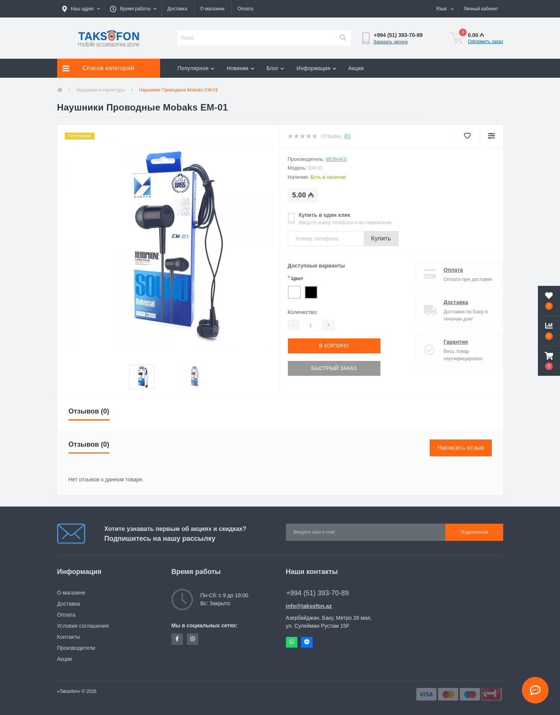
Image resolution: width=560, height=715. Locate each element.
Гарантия (449, 342)
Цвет (295, 278)
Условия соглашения (83, 626)
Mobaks (336, 159)
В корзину (334, 346)
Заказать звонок (391, 42)
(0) (347, 136)
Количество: (303, 312)
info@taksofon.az (309, 606)
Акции (356, 68)
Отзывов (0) (89, 411)
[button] (81, 9)
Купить (381, 238)
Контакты (68, 637)
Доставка (177, 8)
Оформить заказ (485, 41)
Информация (316, 68)
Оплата (245, 8)
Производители (76, 648)
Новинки (240, 68)
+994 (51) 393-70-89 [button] (317, 593)
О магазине (212, 8)
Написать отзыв (460, 447)
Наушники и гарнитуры (101, 90)
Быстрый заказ (333, 368)
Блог (275, 68)
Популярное (196, 68)
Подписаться (474, 532)
